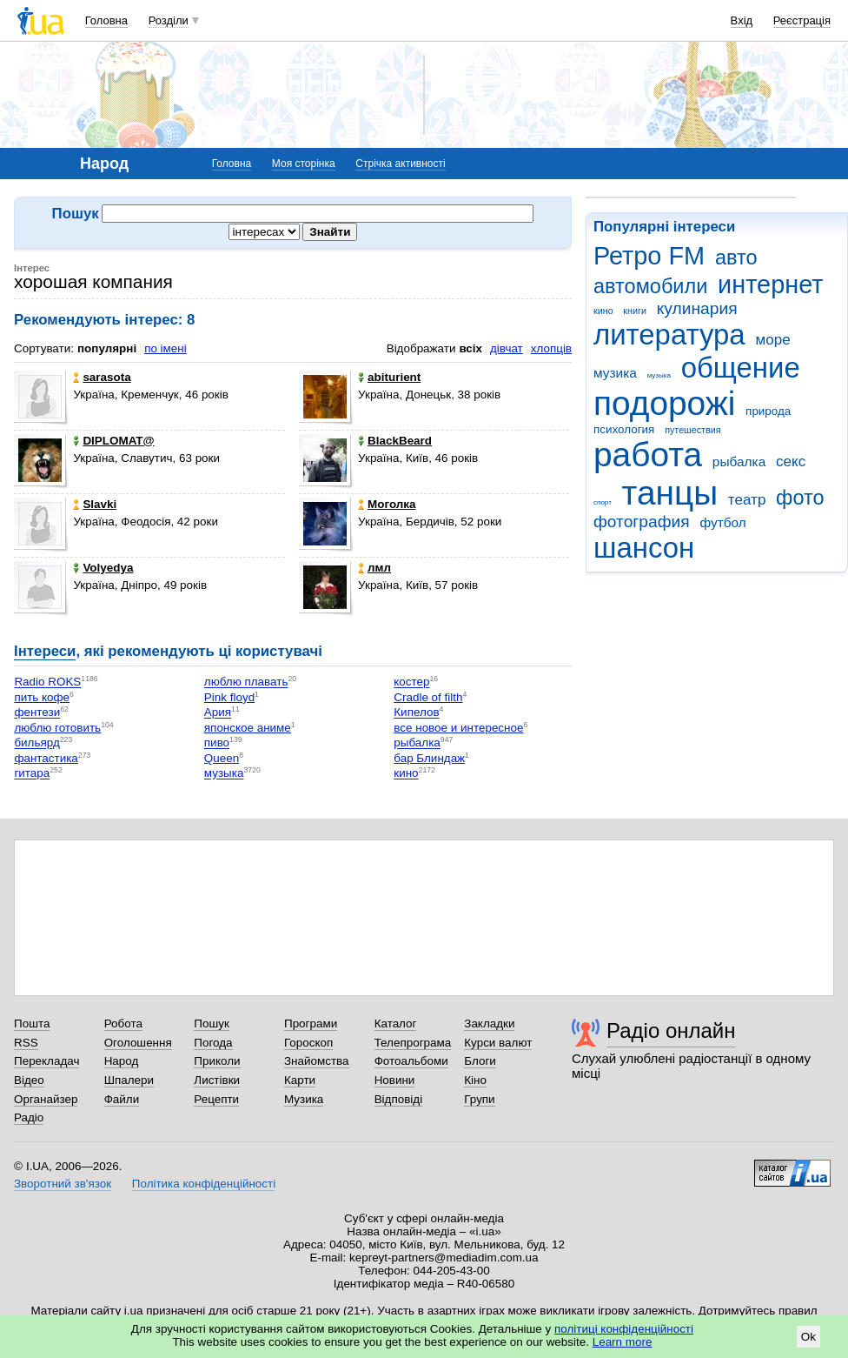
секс (790, 461)
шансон (643, 548)
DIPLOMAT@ (113, 440)
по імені (165, 348)
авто (736, 257)
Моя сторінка (303, 163)
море (772, 339)
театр (747, 500)
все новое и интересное (458, 727)
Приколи (217, 1060)
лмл (374, 567)
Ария (217, 712)
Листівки (217, 1080)
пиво (216, 743)
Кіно (475, 1080)
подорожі (664, 403)
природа (768, 411)
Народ (121, 1060)
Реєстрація (802, 20)
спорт (602, 502)
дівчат (506, 348)
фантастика (45, 758)
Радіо (28, 1117)
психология (623, 429)
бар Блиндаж (429, 758)
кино (603, 310)
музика (615, 372)
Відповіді (398, 1099)
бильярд (36, 743)
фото (800, 497)
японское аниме (247, 727)
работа (647, 454)
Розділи (169, 20)
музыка (659, 375)
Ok (808, 1336)
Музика (303, 1099)
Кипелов (416, 712)
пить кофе (42, 697)
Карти (299, 1080)
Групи (479, 1099)
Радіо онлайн (671, 1030)
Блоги (480, 1060)
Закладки (489, 1023)
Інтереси (45, 651)
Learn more (623, 1341)
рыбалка (738, 461)
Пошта (32, 1023)
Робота (123, 1023)
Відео (29, 1080)
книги (634, 310)
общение (740, 367)
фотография (641, 521)
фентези (37, 712)
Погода (213, 1042)
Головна (106, 20)
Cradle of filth (428, 697)
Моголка (386, 504)
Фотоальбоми (411, 1060)
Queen (221, 758)
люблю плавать (246, 682)
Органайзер (45, 1099)
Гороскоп (308, 1042)
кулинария (697, 308)
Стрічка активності (400, 163)
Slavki (94, 504)
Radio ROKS (47, 682)
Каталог (395, 1023)
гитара (32, 773)
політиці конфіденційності (623, 1328)
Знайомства (316, 1060)
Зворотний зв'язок (62, 1183)
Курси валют (498, 1042)
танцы (670, 493)
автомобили (650, 286)
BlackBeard (395, 440)
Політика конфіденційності (203, 1183)
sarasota (101, 377)
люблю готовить (57, 727)
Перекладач (46, 1060)
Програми (310, 1023)
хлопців (551, 348)
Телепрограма (413, 1042)
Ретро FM (649, 256)
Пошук (211, 1023)
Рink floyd (229, 697)
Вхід (742, 20)
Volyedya (103, 567)
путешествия (692, 430)
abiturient (389, 377)
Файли (122, 1099)
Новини (394, 1080)
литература (669, 334)
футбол (722, 522)
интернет (770, 284)
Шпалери (129, 1080)
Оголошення (138, 1042)
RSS (26, 1042)
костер (411, 682)
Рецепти (216, 1099)
